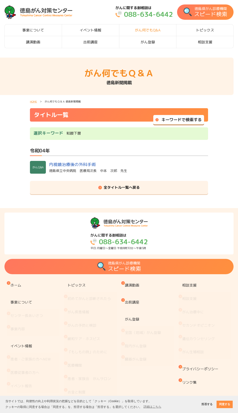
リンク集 (190, 346)
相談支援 (205, 42)
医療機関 (76, 334)
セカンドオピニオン (199, 307)
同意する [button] (224, 404)
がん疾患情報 (79, 299)
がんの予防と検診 (83, 307)
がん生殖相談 (194, 325)
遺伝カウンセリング (199, 316)
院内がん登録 (137, 323)
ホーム (16, 283)
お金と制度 (78, 351)
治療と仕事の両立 (83, 369)
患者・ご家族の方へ (31, 330)
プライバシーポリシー (201, 337)
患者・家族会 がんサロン (90, 343)
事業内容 (18, 311)
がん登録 (148, 42)
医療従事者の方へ (25, 339)
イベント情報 (90, 30)
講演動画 (33, 42)
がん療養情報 (79, 360)
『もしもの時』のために (88, 325)
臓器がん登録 (137, 332)
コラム (74, 387)
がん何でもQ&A (148, 30)
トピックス (205, 30)
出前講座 (90, 42)
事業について (33, 30)
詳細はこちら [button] (152, 406)
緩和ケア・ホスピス (85, 316)
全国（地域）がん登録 (144, 314)
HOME (33, 101)
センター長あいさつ (27, 302)
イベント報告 (22, 348)
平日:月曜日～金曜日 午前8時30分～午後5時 (119, 241)
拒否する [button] (207, 404)
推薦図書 (76, 378)
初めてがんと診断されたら (90, 290)
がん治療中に (194, 299)
